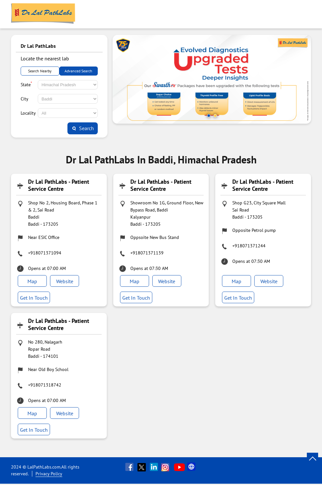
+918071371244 (249, 246)
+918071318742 (44, 385)
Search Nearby (40, 70)
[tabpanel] (212, 79)
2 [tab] (215, 115)
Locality (28, 113)
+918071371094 (44, 253)
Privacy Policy (48, 475)
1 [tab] (208, 115)
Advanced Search (78, 70)
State (26, 84)
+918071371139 (147, 253)
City (24, 98)
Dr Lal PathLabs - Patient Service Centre (58, 185)
